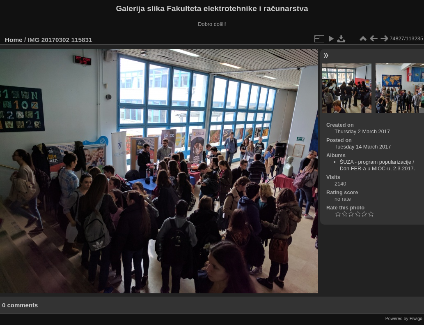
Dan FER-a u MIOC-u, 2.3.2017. (377, 168)
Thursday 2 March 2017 (362, 131)
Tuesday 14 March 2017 (363, 147)
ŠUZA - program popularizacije (375, 162)
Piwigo (416, 318)
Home (14, 39)
